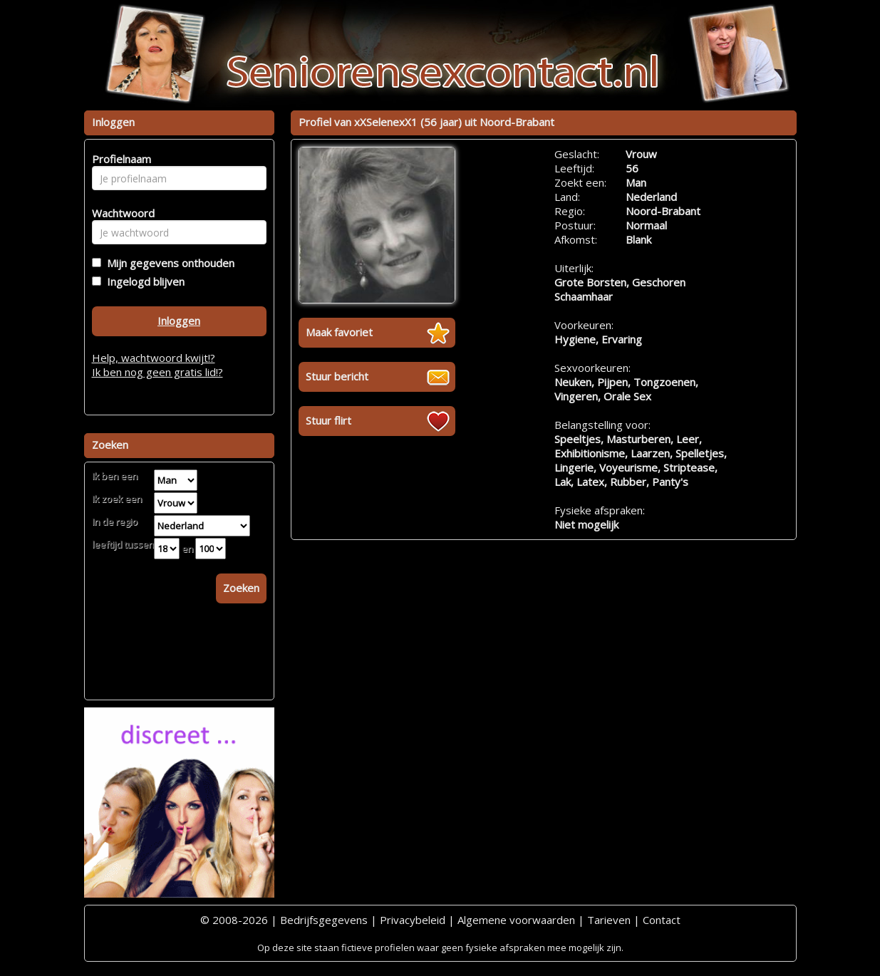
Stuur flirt (328, 420)
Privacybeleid (412, 920)
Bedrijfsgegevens (324, 920)
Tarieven (609, 920)
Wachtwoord (119, 213)
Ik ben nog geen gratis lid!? (157, 372)
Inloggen (178, 320)
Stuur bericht (337, 376)
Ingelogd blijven (143, 281)
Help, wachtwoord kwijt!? (153, 358)
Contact (661, 920)
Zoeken (241, 588)
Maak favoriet (339, 332)
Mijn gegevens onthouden (167, 263)
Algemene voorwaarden (516, 920)
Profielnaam (119, 159)
